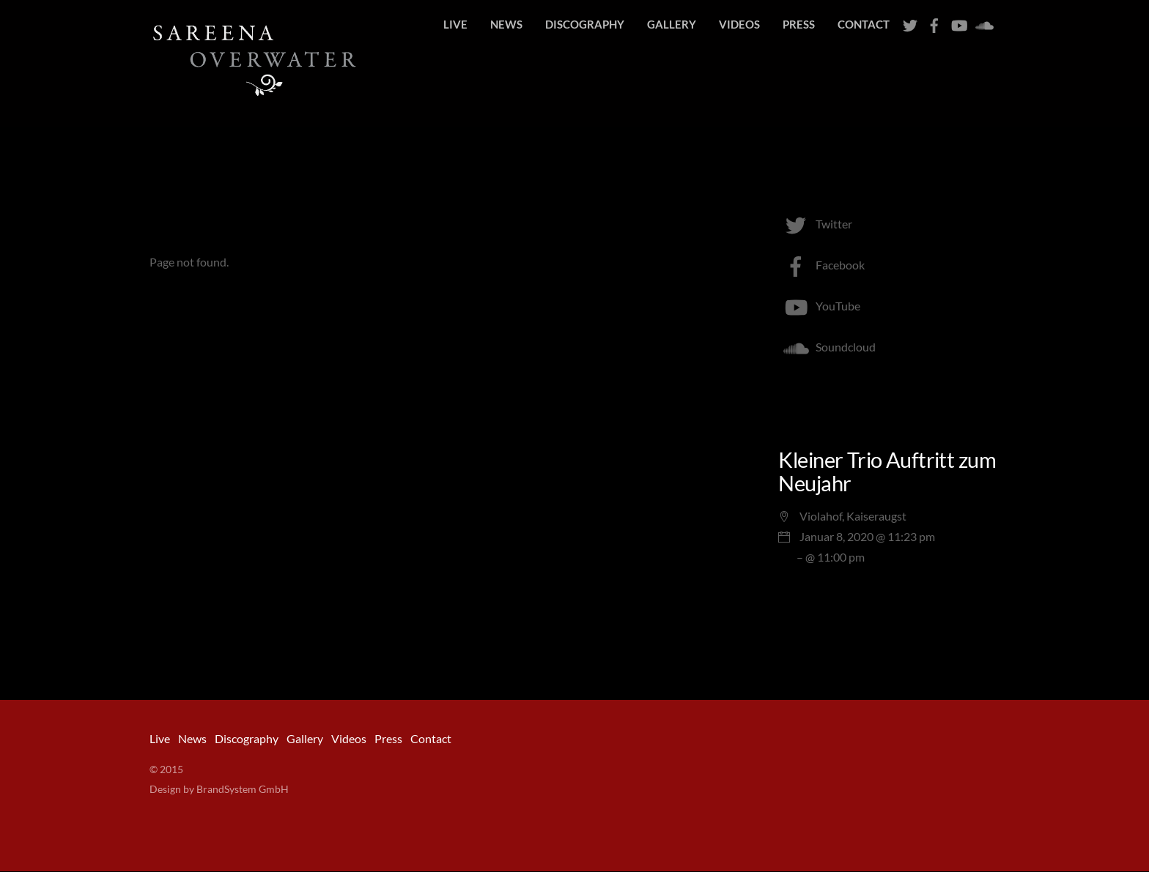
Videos (739, 24)
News (506, 24)
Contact (864, 24)
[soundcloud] (982, 22)
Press (799, 24)
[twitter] (910, 22)
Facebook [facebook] (821, 265)
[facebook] (934, 22)
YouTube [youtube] (819, 306)
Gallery (671, 24)
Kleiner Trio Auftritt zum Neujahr (887, 472)
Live (455, 24)
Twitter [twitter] (815, 224)
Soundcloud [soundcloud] (827, 347)
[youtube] (958, 22)
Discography (584, 24)
